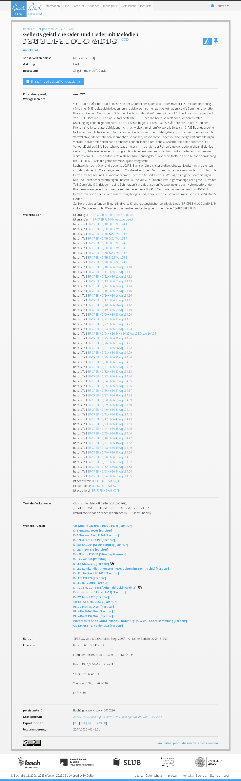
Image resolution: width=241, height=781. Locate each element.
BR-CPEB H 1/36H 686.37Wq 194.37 (110, 390)
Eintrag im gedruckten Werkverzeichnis (53, 81)
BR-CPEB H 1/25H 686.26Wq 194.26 (110, 338)
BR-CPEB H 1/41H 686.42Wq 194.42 (110, 414)
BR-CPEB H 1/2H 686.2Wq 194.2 (107, 229)
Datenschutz (154, 775)
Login (227, 775)
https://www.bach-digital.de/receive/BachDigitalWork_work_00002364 (117, 717)
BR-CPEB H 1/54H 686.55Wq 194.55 (110, 476)
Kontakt (187, 775)
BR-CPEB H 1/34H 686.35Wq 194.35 (110, 381)
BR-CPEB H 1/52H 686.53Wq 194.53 (110, 467)
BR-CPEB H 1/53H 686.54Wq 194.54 (110, 471)
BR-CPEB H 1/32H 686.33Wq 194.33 (110, 371)
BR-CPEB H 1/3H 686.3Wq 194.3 (107, 234)
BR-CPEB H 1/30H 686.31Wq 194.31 (110, 362)
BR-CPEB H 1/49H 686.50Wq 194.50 (110, 452)
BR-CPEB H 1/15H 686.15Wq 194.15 (110, 291)
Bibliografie (110, 6)
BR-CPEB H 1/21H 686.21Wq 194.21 (110, 319)
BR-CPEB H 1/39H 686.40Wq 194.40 (110, 405)
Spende (201, 775)
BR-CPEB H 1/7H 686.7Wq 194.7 (107, 253)
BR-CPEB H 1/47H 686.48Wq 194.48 (110, 443)
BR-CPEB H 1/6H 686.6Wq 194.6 (107, 248)
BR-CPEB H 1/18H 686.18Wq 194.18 (110, 305)
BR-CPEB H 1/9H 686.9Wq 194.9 (107, 262)
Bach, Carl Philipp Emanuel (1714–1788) (48, 29)
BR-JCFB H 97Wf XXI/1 (105, 481)
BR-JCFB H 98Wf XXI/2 (105, 486)
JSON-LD (100, 723)
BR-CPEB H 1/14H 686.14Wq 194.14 (110, 286)
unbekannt (30, 50)
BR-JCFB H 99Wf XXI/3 (105, 490)
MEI (90, 723)
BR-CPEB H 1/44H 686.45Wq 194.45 (110, 429)
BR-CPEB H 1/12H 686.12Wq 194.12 (110, 276)
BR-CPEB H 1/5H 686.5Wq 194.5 (107, 243)
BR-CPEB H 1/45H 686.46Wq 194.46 (110, 433)
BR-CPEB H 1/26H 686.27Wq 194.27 (110, 343)
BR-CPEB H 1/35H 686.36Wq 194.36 (110, 386)
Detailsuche (129, 6)
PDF (76, 723)
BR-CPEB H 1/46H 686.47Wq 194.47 (110, 438)
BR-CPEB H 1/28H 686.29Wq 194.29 (110, 352)
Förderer (78, 6)
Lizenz (138, 775)
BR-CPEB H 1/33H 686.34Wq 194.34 (110, 376)
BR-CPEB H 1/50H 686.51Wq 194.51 (110, 457)
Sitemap (214, 775)
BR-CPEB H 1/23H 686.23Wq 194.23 (110, 329)
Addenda (94, 6)
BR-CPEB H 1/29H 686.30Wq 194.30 (110, 357)
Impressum (172, 775)
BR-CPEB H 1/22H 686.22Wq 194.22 (110, 324)
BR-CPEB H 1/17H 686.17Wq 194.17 (110, 300)
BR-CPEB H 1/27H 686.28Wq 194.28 (110, 348)
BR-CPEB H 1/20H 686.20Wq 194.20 (110, 314)
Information (52, 6)
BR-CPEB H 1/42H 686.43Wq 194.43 (110, 419)
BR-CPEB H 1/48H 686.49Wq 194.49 (110, 448)
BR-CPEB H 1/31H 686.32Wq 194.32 (110, 367)
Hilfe (66, 6)
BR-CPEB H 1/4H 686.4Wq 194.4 (107, 238)
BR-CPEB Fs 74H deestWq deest (113, 219)
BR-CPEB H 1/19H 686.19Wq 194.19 (110, 310)
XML (83, 723)
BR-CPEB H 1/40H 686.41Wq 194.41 (110, 410)
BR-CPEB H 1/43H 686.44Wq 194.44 (110, 424)
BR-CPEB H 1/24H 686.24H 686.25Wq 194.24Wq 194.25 (122, 333)
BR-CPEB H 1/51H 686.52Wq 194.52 (110, 462)
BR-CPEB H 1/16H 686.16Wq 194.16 (110, 295)
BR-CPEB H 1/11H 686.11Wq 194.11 (110, 272)
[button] (216, 41)
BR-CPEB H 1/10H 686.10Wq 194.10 (110, 267)
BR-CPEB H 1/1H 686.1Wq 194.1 (107, 224)
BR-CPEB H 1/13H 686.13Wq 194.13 (110, 281)
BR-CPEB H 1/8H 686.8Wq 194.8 (107, 257)
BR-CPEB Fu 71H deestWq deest (113, 215)
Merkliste (146, 6)
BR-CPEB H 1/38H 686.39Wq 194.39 (110, 400)
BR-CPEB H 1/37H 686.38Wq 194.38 (110, 395)
